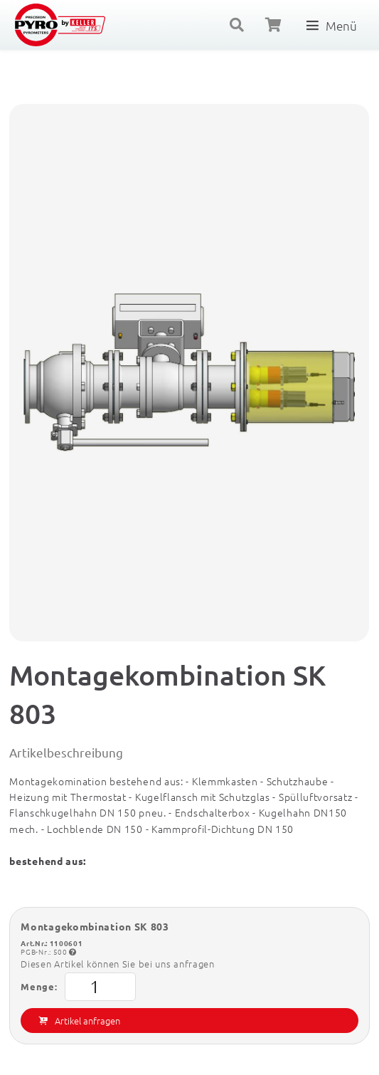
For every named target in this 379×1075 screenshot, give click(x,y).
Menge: (78, 986)
